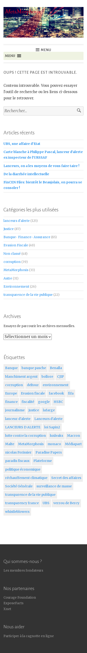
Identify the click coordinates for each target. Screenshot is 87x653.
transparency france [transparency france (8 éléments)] (22, 503)
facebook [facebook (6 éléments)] (56, 393)
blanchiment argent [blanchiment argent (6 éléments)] (21, 376)
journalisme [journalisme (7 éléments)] (15, 410)
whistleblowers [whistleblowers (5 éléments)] (17, 512)
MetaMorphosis (15, 270)
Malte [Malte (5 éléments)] (9, 444)
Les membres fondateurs (23, 571)
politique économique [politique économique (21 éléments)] (22, 469)
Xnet (7, 609)
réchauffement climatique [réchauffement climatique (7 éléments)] (26, 478)
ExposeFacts (13, 603)
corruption (12, 262)
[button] (10, 56)
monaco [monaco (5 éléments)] (54, 444)
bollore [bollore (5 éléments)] (47, 376)
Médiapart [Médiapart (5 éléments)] (73, 444)
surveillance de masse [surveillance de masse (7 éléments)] (54, 486)
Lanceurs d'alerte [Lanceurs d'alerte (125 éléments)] (48, 419)
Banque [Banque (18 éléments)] (11, 368)
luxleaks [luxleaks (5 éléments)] (56, 435)
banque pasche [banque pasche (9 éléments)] (34, 368)
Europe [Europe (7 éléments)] (11, 393)
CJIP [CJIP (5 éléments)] (60, 376)
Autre (7, 278)
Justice (8, 229)
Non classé (12, 254)
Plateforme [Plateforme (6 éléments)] (42, 461)
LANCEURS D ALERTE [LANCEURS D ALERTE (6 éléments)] (22, 427)
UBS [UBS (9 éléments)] (46, 503)
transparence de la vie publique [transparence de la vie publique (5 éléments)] (30, 494)
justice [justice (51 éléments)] (34, 410)
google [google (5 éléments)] (44, 402)
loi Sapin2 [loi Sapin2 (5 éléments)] (52, 427)
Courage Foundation (19, 598)
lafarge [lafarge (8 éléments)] (49, 410)
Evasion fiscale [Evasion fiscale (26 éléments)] (33, 393)
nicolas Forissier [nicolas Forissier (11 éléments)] (18, 452)
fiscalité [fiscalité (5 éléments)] (28, 402)
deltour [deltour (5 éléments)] (33, 385)
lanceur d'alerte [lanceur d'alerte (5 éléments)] (17, 419)
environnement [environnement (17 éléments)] (55, 385)
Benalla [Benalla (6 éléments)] (56, 368)
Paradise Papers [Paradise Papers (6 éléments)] (48, 452)
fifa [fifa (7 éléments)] (71, 393)
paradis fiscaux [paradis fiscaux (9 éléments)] (17, 461)
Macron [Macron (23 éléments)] (73, 435)
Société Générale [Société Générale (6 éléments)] (18, 486)
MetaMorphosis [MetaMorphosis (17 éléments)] (31, 444)
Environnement (16, 287)
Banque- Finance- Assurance (26, 237)
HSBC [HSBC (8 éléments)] (58, 402)
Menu (46, 50)
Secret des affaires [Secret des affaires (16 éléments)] (66, 478)
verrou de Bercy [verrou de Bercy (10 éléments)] (66, 503)
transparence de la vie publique (28, 295)
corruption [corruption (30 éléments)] (14, 385)
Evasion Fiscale (15, 245)
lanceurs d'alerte (16, 221)
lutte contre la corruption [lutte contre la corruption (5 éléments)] (25, 435)
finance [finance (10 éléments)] (11, 402)
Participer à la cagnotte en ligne (28, 636)
